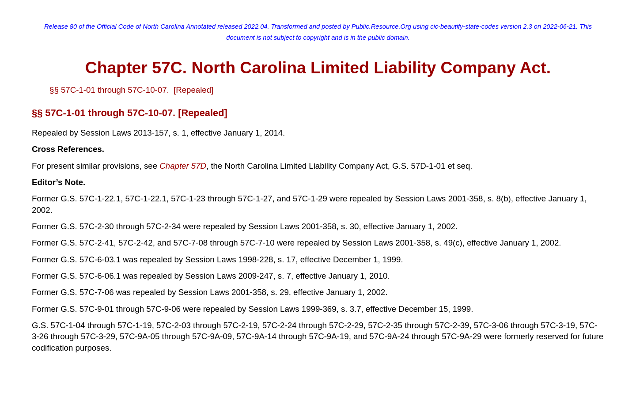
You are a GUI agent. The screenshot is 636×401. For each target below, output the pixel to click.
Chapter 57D (182, 165)
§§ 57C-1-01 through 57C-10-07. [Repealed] (131, 90)
